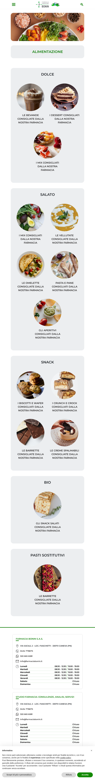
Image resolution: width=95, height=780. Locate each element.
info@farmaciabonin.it (31, 661)
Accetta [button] (85, 775)
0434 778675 (26, 651)
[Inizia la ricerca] (82, 4)
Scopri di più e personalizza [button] (19, 775)
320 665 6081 (26, 656)
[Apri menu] (14, 4)
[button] (91, 750)
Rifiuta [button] (69, 775)
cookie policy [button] (65, 758)
